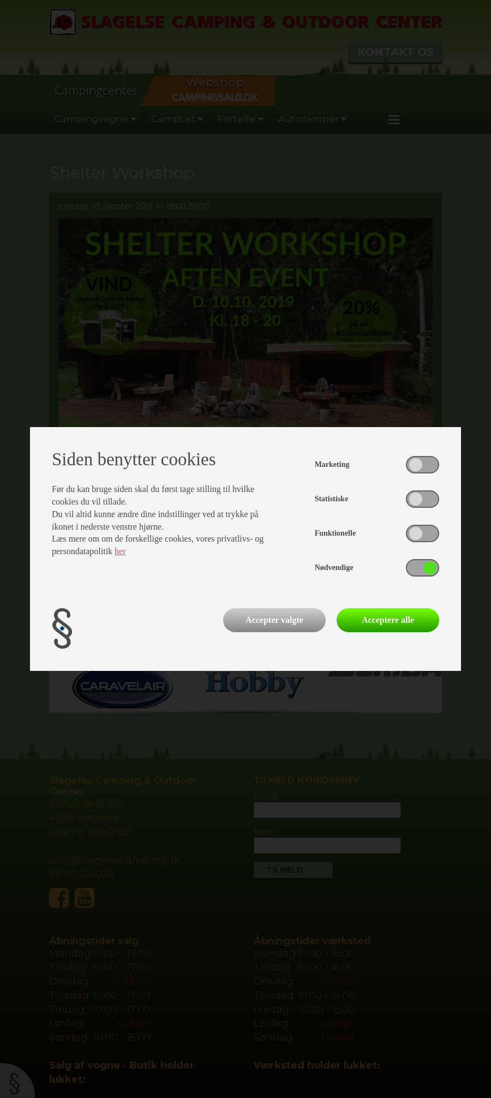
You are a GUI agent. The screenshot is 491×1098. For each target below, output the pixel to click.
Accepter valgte (274, 620)
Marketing (332, 464)
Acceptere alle (388, 620)
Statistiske (331, 499)
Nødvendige (334, 567)
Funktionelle (335, 533)
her (120, 551)
